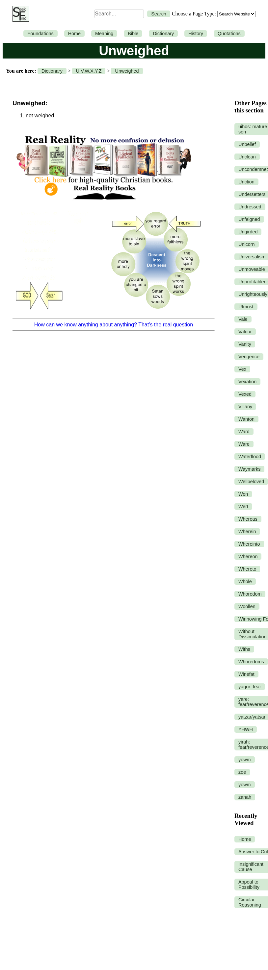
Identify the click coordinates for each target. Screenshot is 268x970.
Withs (244, 649)
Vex (242, 369)
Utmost (246, 306)
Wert (243, 506)
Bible (133, 33)
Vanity (244, 344)
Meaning (104, 33)
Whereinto (249, 544)
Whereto (247, 569)
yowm (244, 759)
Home (74, 33)
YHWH (245, 729)
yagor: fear (249, 686)
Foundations (40, 33)
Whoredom (249, 594)
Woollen (246, 606)
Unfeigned (249, 219)
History (195, 33)
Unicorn (246, 244)
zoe (242, 772)
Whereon (247, 556)
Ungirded (247, 231)
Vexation (247, 381)
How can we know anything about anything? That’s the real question (113, 324)
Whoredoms (251, 661)
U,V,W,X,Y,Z (89, 71)
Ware (244, 444)
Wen (243, 494)
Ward (244, 431)
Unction (246, 181)
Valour (245, 331)
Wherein (247, 531)
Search (158, 13)
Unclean (247, 156)
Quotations (229, 33)
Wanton (246, 419)
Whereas (247, 519)
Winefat (246, 674)
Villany (245, 406)
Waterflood (249, 456)
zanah (244, 797)
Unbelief (247, 144)
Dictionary (163, 33)
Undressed (249, 206)
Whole (245, 581)
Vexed (245, 394)
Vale (243, 319)
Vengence (248, 356)
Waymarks (249, 469)
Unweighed (127, 71)
